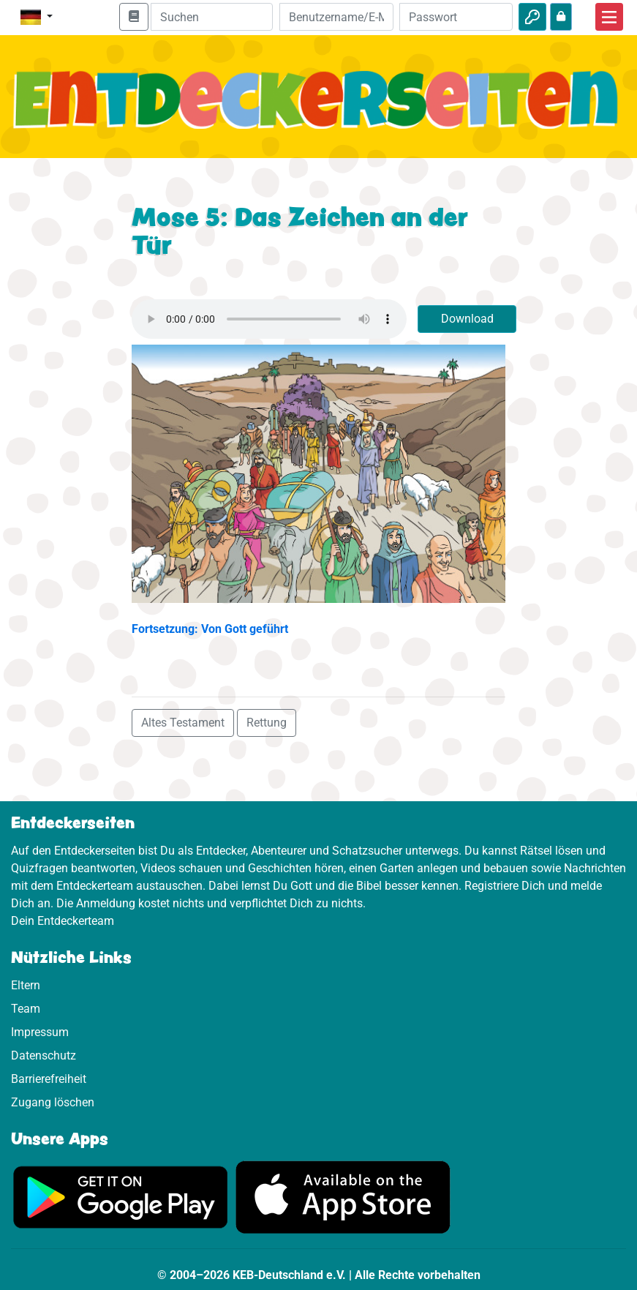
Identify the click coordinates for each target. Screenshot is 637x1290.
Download (467, 319)
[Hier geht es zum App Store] (343, 1196)
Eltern (25, 985)
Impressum (40, 1032)
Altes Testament (183, 723)
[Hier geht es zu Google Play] (120, 1196)
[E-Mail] (336, 17)
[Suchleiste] (212, 17)
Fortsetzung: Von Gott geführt (210, 629)
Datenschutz (43, 1055)
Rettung (266, 723)
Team (25, 1009)
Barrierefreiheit (48, 1079)
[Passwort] (456, 17)
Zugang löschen (52, 1102)
